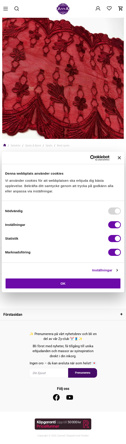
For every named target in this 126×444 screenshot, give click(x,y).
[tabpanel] (63, 78)
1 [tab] (61, 132)
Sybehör (15, 145)
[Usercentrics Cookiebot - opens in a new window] (90, 158)
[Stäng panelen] (119, 157)
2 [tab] (65, 132)
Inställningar (102, 270)
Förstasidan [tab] (12, 314)
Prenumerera (82, 372)
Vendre (85, 435)
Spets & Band (33, 145)
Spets (49, 145)
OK (63, 283)
